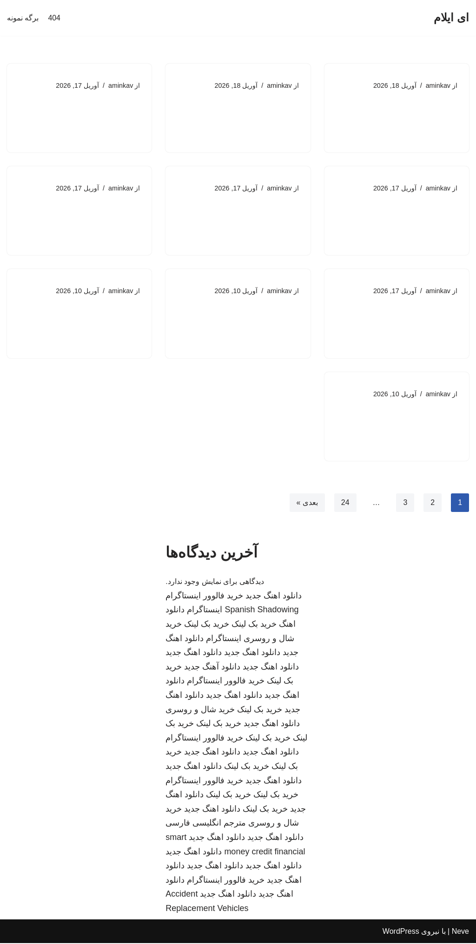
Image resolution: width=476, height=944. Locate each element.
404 (54, 18)
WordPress (401, 932)
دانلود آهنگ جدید (212, 667)
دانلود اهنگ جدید (273, 596)
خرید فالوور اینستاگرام (204, 596)
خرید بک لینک (254, 624)
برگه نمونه (23, 18)
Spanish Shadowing (261, 611)
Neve (460, 932)
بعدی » (306, 503)
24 (345, 503)
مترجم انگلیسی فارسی (205, 824)
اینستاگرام (204, 611)
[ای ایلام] (451, 17)
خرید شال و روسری (200, 710)
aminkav (437, 85)
